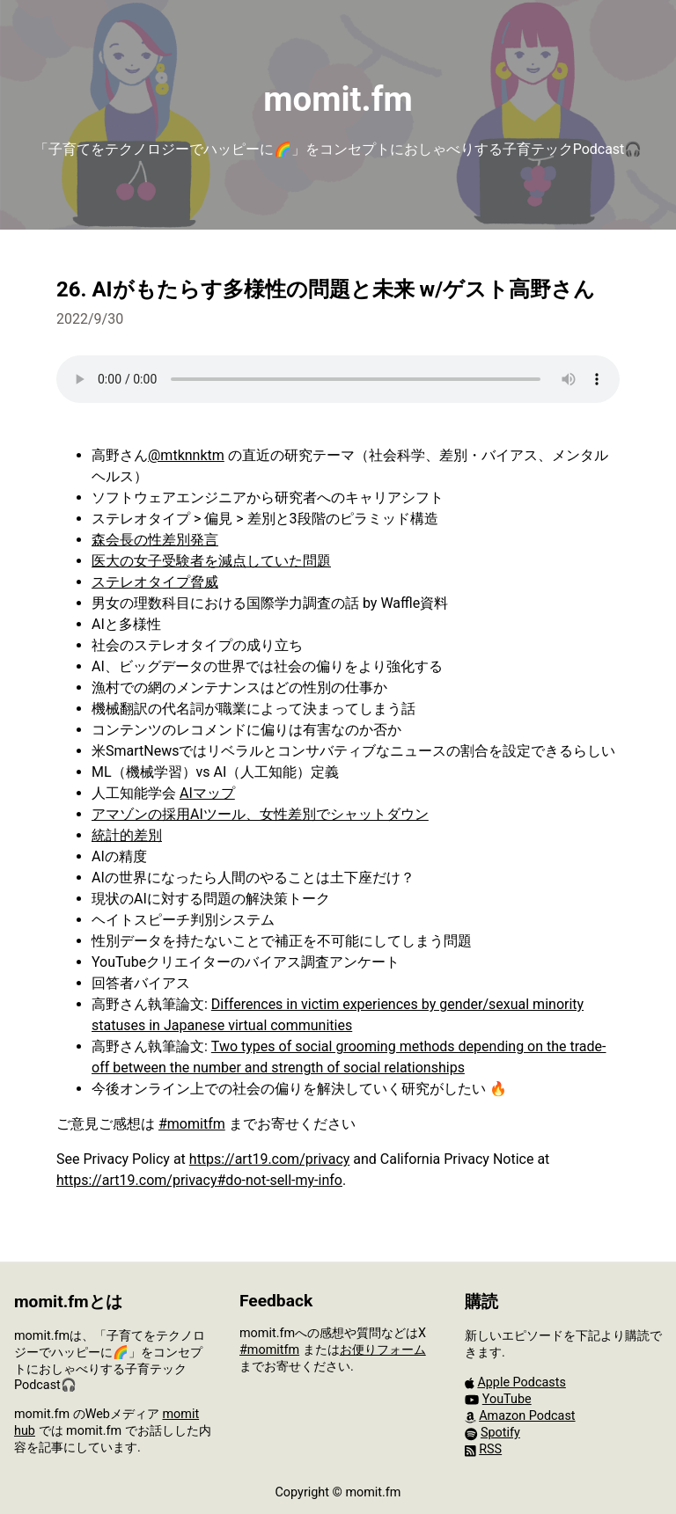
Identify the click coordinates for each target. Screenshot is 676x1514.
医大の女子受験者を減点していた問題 (211, 560)
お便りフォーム (383, 1349)
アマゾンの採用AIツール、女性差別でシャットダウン (260, 814)
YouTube (507, 1399)
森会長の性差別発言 (155, 539)
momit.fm (337, 99)
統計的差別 (127, 835)
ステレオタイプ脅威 (155, 582)
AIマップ (207, 793)
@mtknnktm (186, 455)
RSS (490, 1449)
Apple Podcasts (521, 1382)
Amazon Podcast (527, 1415)
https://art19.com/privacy (269, 1159)
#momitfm (191, 1123)
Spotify (500, 1432)
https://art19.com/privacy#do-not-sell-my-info (199, 1180)
